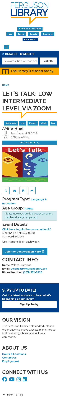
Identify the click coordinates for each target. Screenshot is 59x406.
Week (44, 123)
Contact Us (9, 357)
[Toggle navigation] (6, 47)
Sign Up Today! (29, 304)
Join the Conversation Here (23, 251)
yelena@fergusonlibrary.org (29, 268)
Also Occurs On (29, 142)
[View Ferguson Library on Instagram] (18, 380)
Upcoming (10, 123)
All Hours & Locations (30, 29)
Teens (21, 34)
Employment (10, 361)
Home (5, 85)
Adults (29, 208)
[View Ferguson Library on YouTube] (12, 380)
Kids (10, 34)
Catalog (11, 54)
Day (53, 123)
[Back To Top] (29, 395)
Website (28, 54)
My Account (30, 39)
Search (48, 60)
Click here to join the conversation (25, 229)
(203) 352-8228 (32, 272)
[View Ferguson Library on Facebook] (5, 380)
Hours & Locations (14, 354)
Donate (33, 34)
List (23, 123)
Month (32, 123)
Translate (48, 34)
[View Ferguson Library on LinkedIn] (25, 380)
